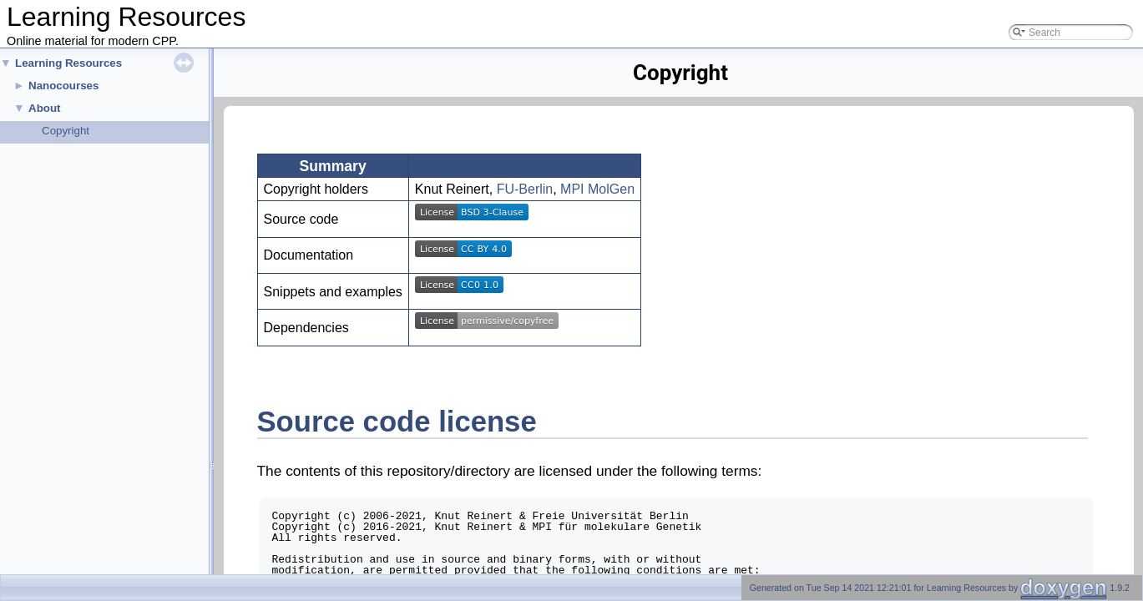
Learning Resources (68, 63)
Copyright (65, 130)
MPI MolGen (597, 189)
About (44, 108)
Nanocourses (63, 85)
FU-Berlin (525, 189)
